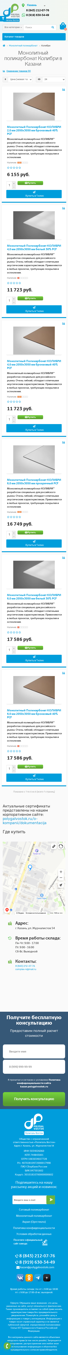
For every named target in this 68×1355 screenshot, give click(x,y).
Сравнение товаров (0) (17, 71)
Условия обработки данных (34, 1234)
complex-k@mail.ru (25, 969)
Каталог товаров (34, 36)
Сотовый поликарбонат (34, 1209)
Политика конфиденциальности (34, 1228)
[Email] (33, 1199)
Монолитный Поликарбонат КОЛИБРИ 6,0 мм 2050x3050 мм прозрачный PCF (34, 481)
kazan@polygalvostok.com (37, 1267)
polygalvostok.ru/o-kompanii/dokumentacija (25, 820)
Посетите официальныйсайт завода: (28, 1241)
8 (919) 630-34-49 (37, 15)
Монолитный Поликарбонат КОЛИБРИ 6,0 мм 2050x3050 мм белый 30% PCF (34, 596)
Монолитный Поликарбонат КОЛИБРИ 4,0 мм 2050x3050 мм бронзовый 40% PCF (34, 364)
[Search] (39, 27)
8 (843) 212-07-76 (37, 10)
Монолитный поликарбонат (23, 45)
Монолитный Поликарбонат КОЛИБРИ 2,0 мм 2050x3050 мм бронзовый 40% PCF (34, 130)
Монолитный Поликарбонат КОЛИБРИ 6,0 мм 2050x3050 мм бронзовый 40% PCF (34, 714)
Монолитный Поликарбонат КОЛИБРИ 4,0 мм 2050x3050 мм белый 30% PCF (34, 247)
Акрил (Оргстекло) (34, 1221)
